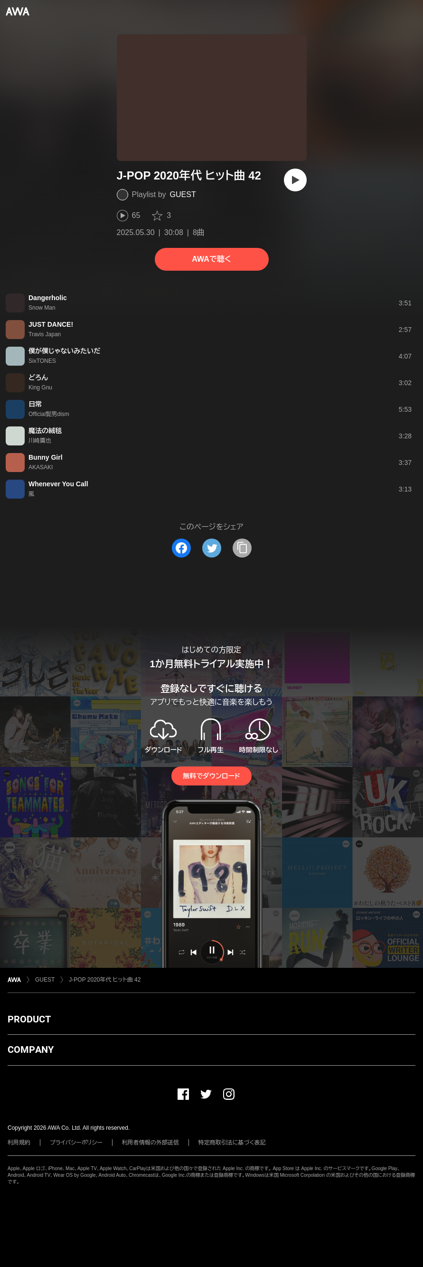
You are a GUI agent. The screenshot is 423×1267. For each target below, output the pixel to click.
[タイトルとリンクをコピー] (242, 548)
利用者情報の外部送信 (150, 1142)
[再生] (295, 180)
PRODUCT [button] (29, 1019)
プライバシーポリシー (76, 1142)
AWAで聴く (211, 259)
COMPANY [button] (31, 1049)
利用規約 (19, 1142)
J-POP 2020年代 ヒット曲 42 (105, 979)
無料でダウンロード (211, 776)
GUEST (183, 194)
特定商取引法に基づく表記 (232, 1142)
